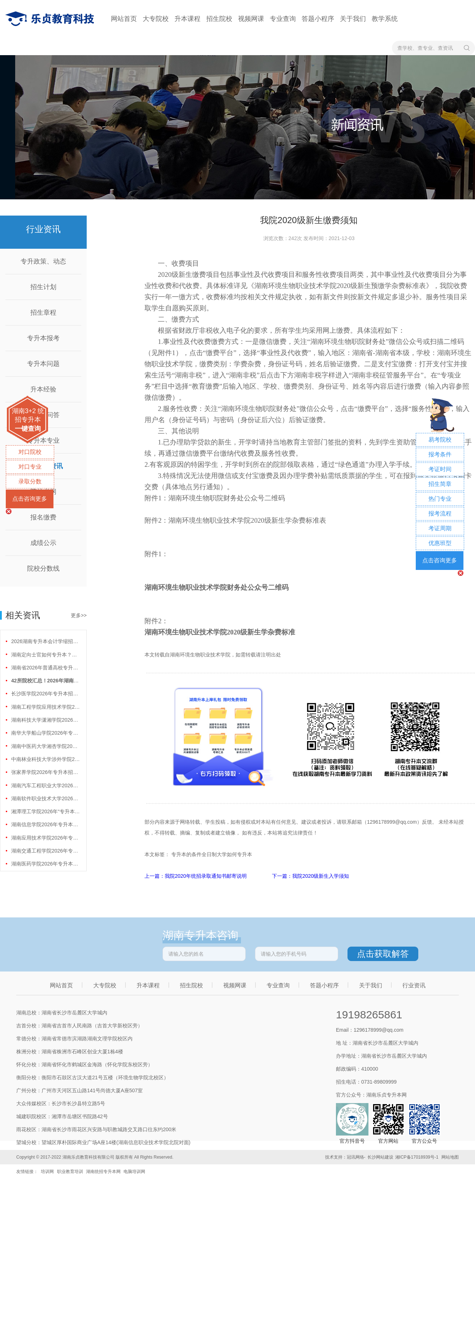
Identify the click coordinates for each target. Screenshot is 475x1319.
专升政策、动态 (43, 261)
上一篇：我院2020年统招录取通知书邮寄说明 (196, 876)
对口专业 (30, 467)
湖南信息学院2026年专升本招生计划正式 (45, 824)
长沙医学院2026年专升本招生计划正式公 (45, 693)
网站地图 (450, 1157)
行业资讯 (414, 985)
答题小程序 (318, 18)
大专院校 (156, 18)
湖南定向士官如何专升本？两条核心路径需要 (45, 655)
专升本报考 (43, 338)
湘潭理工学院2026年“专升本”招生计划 (45, 811)
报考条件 (440, 454)
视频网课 (251, 18)
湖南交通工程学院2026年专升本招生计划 (45, 851)
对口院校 (30, 452)
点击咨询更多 (29, 499)
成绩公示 (43, 542)
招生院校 (219, 18)
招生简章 (440, 484)
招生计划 (43, 287)
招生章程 (43, 312)
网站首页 (124, 18)
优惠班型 (440, 543)
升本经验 (43, 389)
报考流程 (440, 513)
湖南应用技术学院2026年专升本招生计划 (45, 838)
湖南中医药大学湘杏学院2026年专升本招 (45, 746)
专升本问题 (43, 363)
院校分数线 (43, 568)
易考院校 (440, 440)
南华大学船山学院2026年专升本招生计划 (45, 733)
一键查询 (28, 428)
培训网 (47, 1171)
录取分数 (30, 481)
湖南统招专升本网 (103, 1171)
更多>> (79, 615)
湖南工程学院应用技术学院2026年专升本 (45, 707)
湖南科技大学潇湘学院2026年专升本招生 (45, 720)
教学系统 (385, 18)
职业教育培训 (70, 1171)
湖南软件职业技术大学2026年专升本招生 (45, 798)
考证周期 (440, 528)
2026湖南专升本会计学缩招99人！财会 (45, 641)
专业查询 (283, 18)
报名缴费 (43, 517)
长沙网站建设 (380, 1157)
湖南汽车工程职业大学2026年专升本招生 (45, 785)
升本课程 (187, 18)
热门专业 (440, 499)
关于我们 (353, 18)
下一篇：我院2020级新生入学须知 (310, 876)
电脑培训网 (134, 1171)
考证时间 (440, 469)
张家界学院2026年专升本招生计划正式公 (45, 772)
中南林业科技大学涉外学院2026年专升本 (45, 759)
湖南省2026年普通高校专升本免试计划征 (45, 667)
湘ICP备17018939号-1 (417, 1157)
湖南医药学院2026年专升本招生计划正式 (45, 864)
